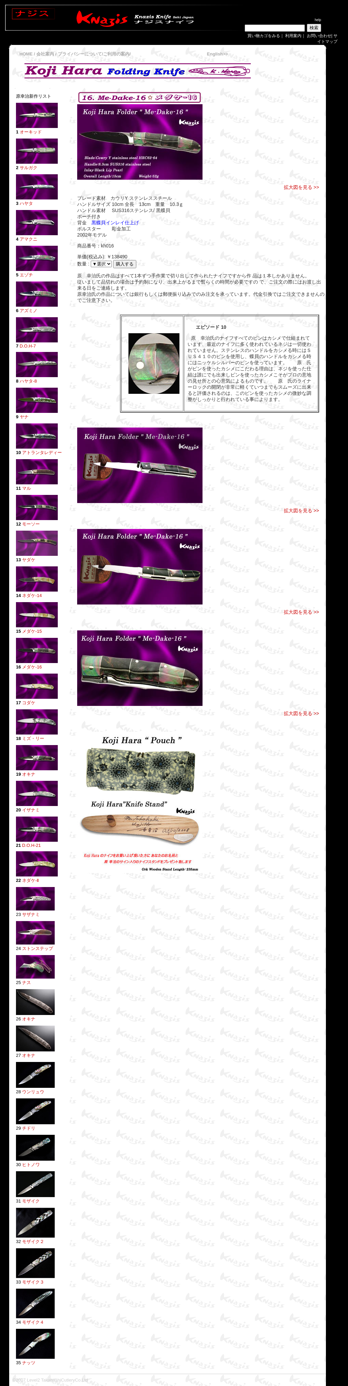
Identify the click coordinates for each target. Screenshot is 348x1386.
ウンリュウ (33, 1091)
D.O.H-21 (31, 845)
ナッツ (28, 1362)
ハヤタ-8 (28, 381)
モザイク (31, 1201)
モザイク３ (33, 1282)
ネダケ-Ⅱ (30, 880)
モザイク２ (33, 1241)
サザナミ (30, 914)
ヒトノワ (31, 1164)
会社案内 (45, 54)
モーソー (31, 524)
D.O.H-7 (28, 346)
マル (26, 488)
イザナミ (31, 809)
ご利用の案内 (116, 54)
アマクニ (27, 239)
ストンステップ (37, 948)
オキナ (28, 774)
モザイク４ (33, 1322)
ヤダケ (28, 559)
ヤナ (24, 416)
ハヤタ (26, 203)
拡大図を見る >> (301, 187)
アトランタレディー (42, 452)
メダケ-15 (32, 631)
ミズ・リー (32, 738)
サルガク (28, 167)
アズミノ (28, 310)
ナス (26, 982)
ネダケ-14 (32, 595)
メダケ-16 (32, 667)
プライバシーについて (80, 54)
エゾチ (26, 274)
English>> (217, 54)
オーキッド (31, 131)
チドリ (28, 1128)
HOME (26, 54)
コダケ (28, 702)
